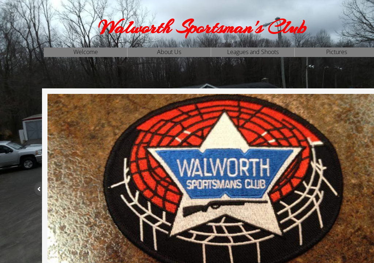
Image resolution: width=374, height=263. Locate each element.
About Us (169, 52)
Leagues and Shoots (253, 52)
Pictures (336, 52)
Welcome (85, 52)
